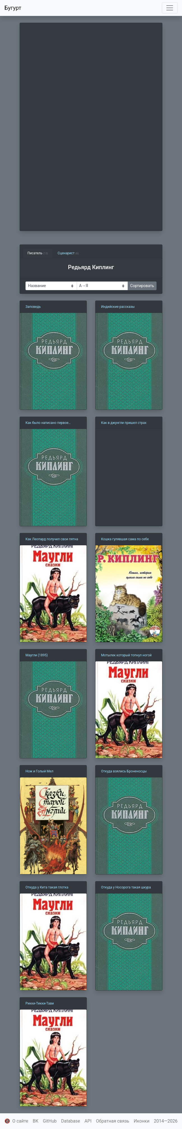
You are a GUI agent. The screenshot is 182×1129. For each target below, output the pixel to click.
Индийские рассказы (118, 307)
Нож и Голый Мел (39, 771)
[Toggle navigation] (170, 7)
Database (70, 1121)
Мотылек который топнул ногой (126, 655)
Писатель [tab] (37, 253)
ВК (35, 1121)
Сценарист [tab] (68, 253)
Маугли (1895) (36, 655)
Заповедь (33, 307)
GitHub (50, 1121)
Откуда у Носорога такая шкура (126, 887)
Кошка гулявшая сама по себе (125, 539)
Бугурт (12, 7)
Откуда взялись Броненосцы (124, 771)
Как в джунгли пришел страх (123, 423)
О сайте (20, 1121)
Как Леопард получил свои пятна (51, 539)
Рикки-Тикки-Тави (39, 1003)
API (88, 1121)
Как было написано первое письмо (46, 423)
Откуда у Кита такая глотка (46, 887)
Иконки (142, 1121)
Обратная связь (112, 1121)
